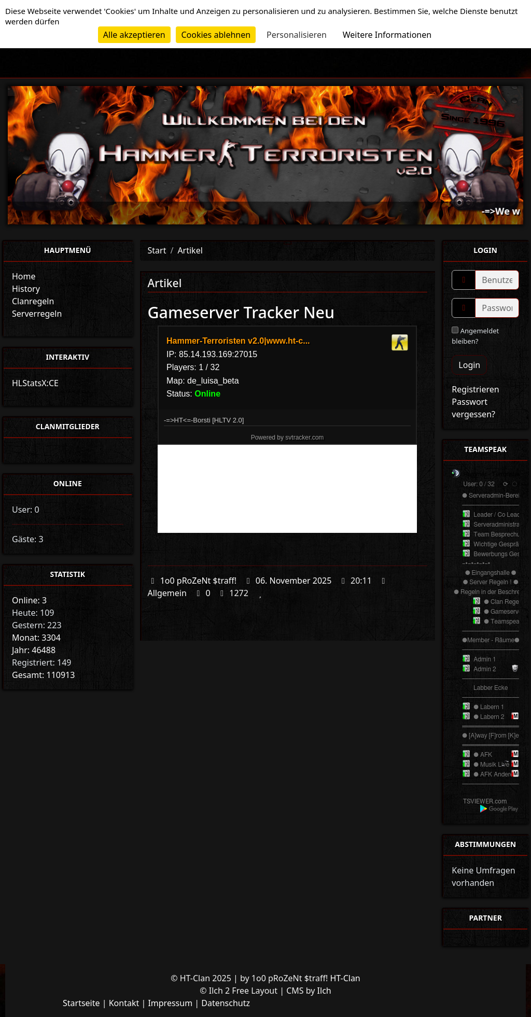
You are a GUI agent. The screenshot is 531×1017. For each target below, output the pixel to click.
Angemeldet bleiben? (475, 336)
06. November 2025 (294, 580)
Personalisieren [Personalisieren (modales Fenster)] (297, 34)
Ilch (324, 990)
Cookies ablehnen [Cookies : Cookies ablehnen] (215, 34)
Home (24, 276)
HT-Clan (345, 978)
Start (157, 250)
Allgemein (167, 593)
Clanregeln (33, 301)
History (26, 288)
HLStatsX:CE (35, 383)
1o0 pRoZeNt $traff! (198, 580)
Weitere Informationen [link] (387, 34)
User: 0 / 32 (478, 484)
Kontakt (124, 1003)
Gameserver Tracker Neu (241, 312)
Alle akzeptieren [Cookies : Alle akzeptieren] (134, 34)
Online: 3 (29, 600)
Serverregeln (37, 313)
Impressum (170, 1003)
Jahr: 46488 (33, 650)
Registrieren (475, 389)
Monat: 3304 (36, 637)
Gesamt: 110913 (43, 675)
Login (469, 365)
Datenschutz (225, 1003)
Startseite (81, 1003)
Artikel (189, 250)
